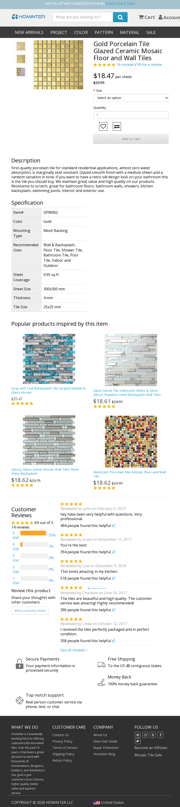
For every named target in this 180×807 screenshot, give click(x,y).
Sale (151, 32)
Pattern (104, 32)
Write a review (149, 64)
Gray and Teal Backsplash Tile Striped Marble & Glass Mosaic (48, 390)
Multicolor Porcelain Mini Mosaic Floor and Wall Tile (129, 474)
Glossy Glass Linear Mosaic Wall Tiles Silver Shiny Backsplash (45, 471)
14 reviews (125, 64)
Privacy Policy (62, 741)
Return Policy (62, 760)
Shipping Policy (63, 754)
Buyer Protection (105, 747)
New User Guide (105, 741)
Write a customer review (30, 611)
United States (108, 802)
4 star (16, 546)
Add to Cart (131, 139)
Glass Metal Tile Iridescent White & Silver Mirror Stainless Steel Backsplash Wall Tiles (127, 392)
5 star (16, 535)
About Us (100, 735)
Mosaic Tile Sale (148, 754)
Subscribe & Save (120, 3)
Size (99, 90)
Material (129, 32)
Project (58, 32)
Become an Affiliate (150, 747)
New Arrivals (29, 32)
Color (81, 32)
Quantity (99, 107)
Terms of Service (64, 747)
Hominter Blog (104, 754)
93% (52, 535)
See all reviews (73, 650)
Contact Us (60, 735)
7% (51, 546)
